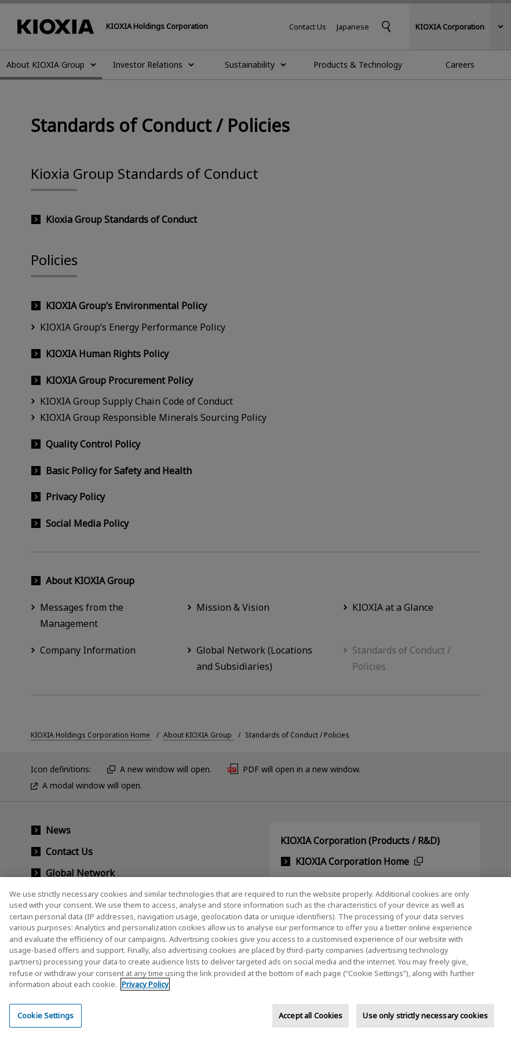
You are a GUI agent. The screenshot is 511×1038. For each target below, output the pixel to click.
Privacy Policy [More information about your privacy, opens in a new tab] (145, 994)
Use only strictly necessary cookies (425, 1024)
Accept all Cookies (310, 1024)
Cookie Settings (45, 1024)
